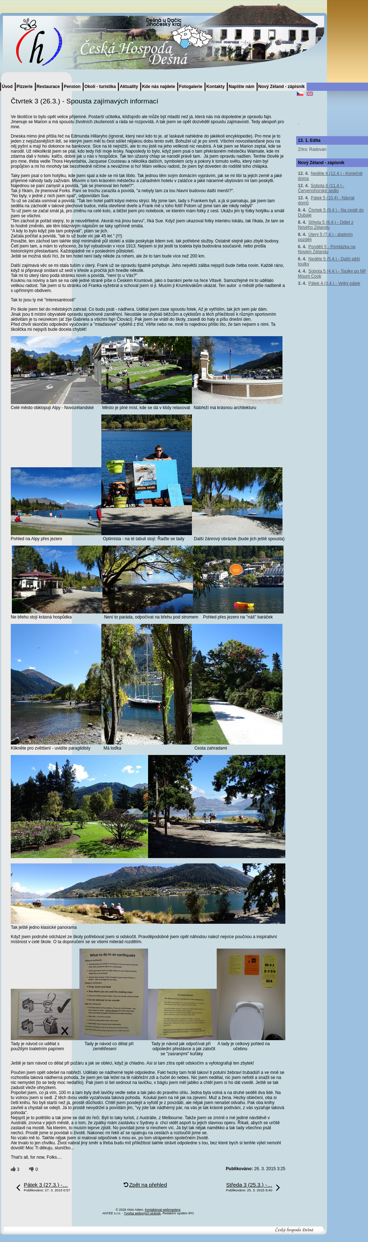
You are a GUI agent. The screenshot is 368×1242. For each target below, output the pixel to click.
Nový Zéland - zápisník (281, 86)
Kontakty (215, 86)
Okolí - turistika (100, 86)
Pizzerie (25, 86)
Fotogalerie (190, 86)
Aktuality (129, 86)
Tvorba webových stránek (142, 1213)
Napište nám (241, 86)
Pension (72, 86)
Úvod (7, 86)
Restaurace (48, 86)
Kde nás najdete (158, 86)
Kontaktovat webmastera (162, 1209)
